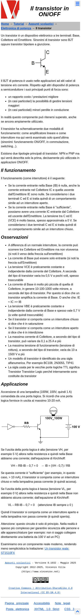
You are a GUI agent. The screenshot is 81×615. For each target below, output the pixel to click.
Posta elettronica (17, 609)
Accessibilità (42, 603)
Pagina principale (17, 603)
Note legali (62, 603)
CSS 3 (69, 609)
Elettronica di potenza (16, 28)
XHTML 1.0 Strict (46, 609)
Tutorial (18, 23)
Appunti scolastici (41, 23)
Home (5, 23)
